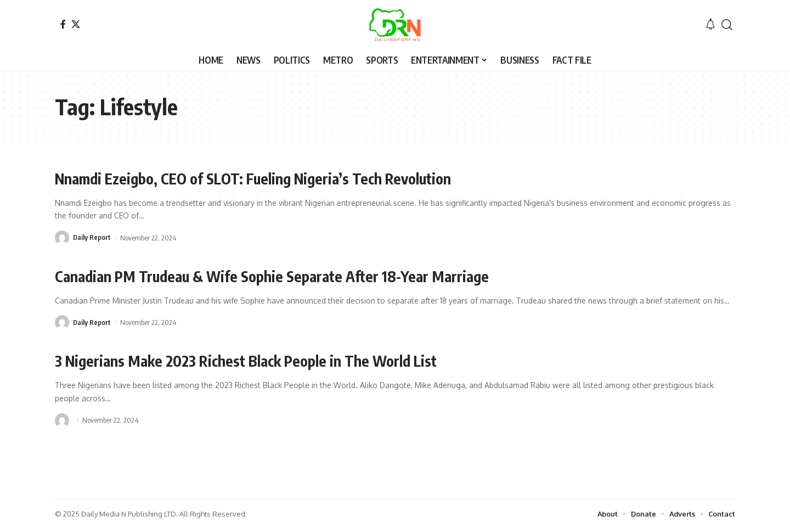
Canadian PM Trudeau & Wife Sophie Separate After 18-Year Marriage (280, 275)
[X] (76, 24)
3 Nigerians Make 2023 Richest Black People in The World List (256, 359)
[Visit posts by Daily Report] (62, 237)
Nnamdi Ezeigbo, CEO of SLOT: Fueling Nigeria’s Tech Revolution (264, 178)
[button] (726, 24)
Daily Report (92, 237)
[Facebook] (63, 24)
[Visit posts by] (62, 419)
